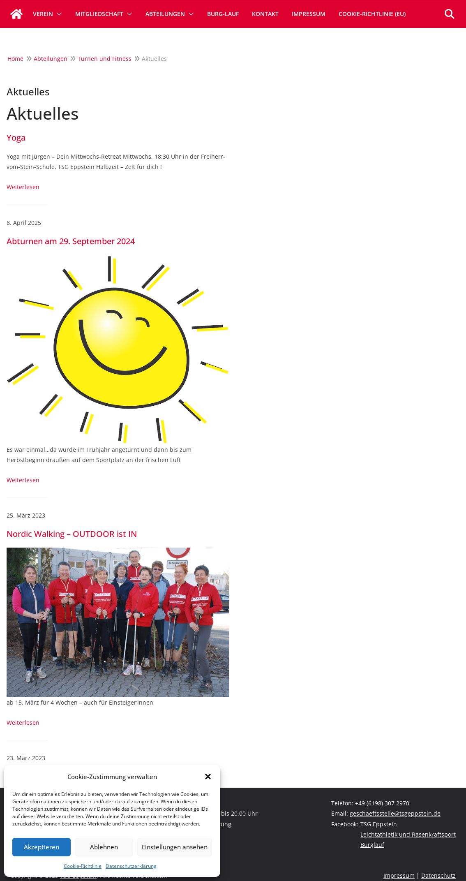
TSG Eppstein (378, 824)
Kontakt (265, 14)
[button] (208, 776)
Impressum (308, 14)
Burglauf (372, 845)
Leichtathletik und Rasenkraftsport (408, 834)
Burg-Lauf (223, 14)
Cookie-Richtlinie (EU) (372, 14)
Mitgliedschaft (99, 14)
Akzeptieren (41, 847)
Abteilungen (165, 14)
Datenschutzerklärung (131, 866)
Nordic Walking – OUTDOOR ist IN (72, 534)
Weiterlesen (23, 187)
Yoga (16, 137)
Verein (43, 14)
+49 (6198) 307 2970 (382, 803)
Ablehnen (104, 847)
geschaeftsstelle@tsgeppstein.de (395, 813)
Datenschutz (438, 875)
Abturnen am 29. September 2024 (71, 241)
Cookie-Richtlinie (83, 866)
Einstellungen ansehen (175, 847)
